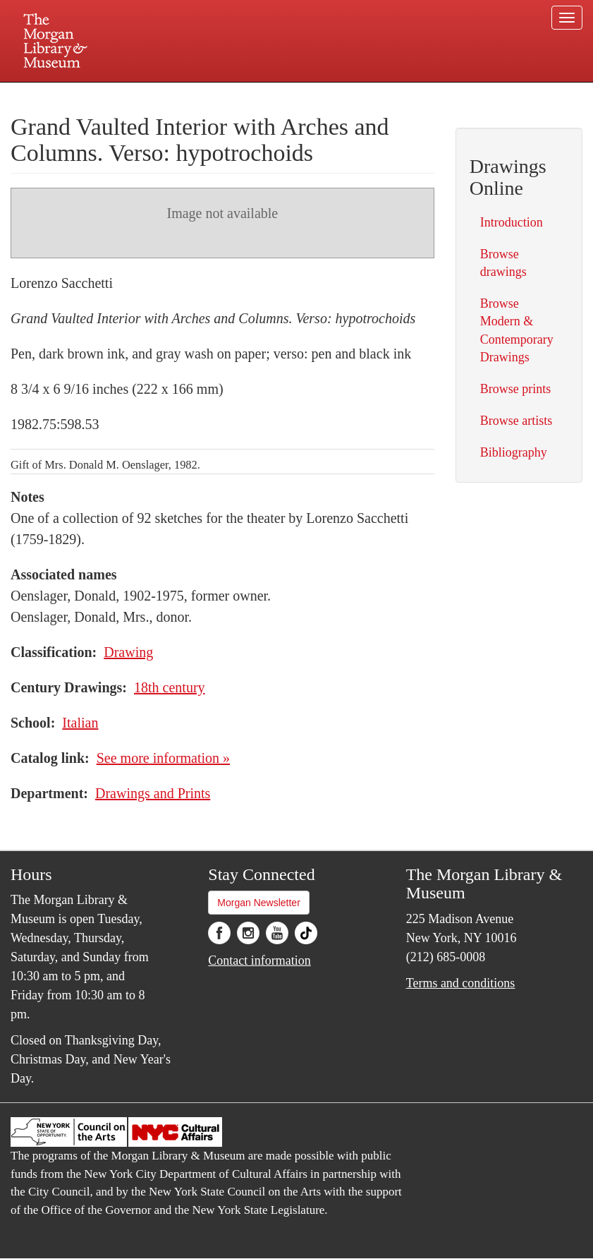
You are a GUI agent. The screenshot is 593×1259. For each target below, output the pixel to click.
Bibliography (513, 452)
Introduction (511, 222)
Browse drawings (503, 263)
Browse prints (515, 389)
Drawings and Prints (152, 793)
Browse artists (516, 421)
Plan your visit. (129, 94)
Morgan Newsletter (258, 902)
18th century (169, 687)
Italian (80, 722)
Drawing (128, 652)
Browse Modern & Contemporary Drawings (517, 330)
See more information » (163, 758)
